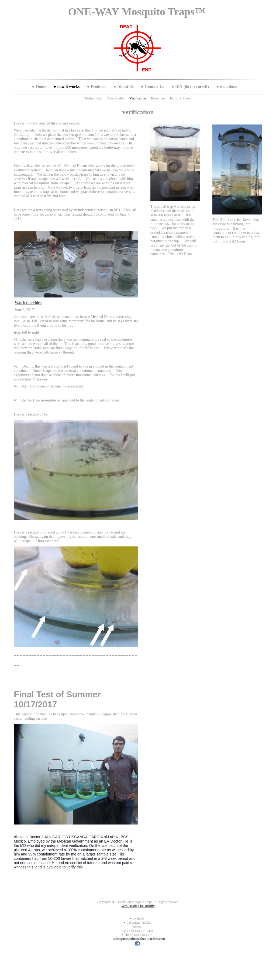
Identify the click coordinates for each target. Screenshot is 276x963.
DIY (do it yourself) (192, 86)
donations (228, 86)
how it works (68, 86)
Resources (158, 98)
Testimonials (93, 98)
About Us (126, 86)
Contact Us (154, 86)
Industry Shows (181, 98)
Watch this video (28, 303)
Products (98, 86)
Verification (138, 98)
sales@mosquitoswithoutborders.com (139, 939)
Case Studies (116, 98)
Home (41, 86)
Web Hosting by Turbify (138, 906)
